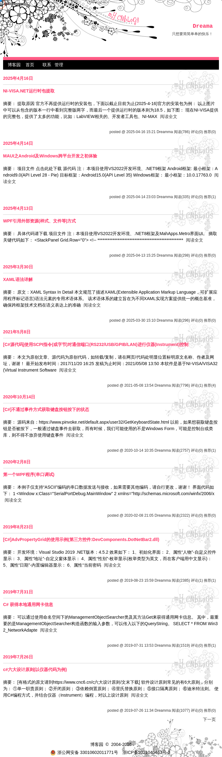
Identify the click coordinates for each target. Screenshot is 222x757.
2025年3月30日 (18, 266)
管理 (59, 64)
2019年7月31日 (18, 591)
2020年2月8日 (17, 461)
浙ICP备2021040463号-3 (146, 752)
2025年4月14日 (18, 143)
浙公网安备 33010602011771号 (84, 752)
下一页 (209, 719)
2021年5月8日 (17, 331)
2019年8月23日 (18, 526)
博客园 (14, 64)
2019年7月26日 (18, 656)
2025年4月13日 (18, 208)
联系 (47, 64)
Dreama (203, 26)
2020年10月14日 (19, 396)
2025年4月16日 (18, 78)
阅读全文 (168, 116)
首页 (30, 64)
